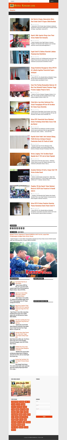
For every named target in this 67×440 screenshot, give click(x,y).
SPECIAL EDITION (14, 427)
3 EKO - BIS (27, 402)
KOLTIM (28, 414)
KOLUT (12, 417)
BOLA (27, 409)
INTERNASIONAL (14, 414)
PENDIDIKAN (13, 424)
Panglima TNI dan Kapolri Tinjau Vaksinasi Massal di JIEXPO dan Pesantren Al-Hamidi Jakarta (43, 188)
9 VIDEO (13, 409)
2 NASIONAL (21, 402)
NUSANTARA (13, 422)
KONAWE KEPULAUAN (23, 417)
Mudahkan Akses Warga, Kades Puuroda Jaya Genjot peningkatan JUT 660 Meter (22, 348)
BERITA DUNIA (22, 409)
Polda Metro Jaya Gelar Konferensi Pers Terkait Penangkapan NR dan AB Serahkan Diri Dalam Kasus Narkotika (43, 104)
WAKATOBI (13, 430)
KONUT (16, 419)
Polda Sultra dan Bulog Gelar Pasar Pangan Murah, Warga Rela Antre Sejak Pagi (22, 321)
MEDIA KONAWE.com (34, 437)
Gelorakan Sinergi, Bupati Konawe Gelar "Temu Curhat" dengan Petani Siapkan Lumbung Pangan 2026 (22, 335)
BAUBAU (17, 409)
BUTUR (21, 412)
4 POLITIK (18, 404)
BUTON (17, 412)
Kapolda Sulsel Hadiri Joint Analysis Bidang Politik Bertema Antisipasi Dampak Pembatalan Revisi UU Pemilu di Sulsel (43, 138)
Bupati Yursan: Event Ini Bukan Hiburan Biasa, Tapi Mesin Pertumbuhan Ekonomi (21, 294)
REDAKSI (19, 424)
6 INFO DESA (13, 407)
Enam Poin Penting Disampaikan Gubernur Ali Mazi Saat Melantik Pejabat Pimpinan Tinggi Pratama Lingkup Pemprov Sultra (43, 87)
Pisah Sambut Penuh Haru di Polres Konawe (21, 282)
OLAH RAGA (19, 422)
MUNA (25, 419)
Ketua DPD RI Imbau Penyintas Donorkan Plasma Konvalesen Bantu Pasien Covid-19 (43, 204)
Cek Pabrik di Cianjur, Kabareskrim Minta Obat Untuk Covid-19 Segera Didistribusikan (43, 20)
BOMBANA (13, 412)
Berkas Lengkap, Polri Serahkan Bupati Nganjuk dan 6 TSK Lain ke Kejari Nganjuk (43, 154)
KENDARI (20, 414)
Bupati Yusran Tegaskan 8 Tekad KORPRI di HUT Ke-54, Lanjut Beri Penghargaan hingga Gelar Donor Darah (22, 308)
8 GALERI (25, 407)
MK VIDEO (21, 419)
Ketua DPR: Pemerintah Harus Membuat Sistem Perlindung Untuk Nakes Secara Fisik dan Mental (43, 121)
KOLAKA (24, 414)
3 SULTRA (13, 404)
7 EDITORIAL (19, 407)
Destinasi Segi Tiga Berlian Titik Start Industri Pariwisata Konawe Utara (22, 361)
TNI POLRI (26, 427)
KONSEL (12, 419)
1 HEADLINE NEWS (14, 402)
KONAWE (16, 417)
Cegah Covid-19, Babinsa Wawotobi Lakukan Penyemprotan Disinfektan (43, 52)
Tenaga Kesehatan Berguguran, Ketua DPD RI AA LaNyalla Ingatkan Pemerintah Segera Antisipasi (43, 70)
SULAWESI (21, 427)
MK (42, 437)
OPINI (24, 422)
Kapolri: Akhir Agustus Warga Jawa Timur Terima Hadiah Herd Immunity (42, 36)
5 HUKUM (23, 404)
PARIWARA (28, 422)
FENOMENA (26, 412)
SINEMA (23, 424)
